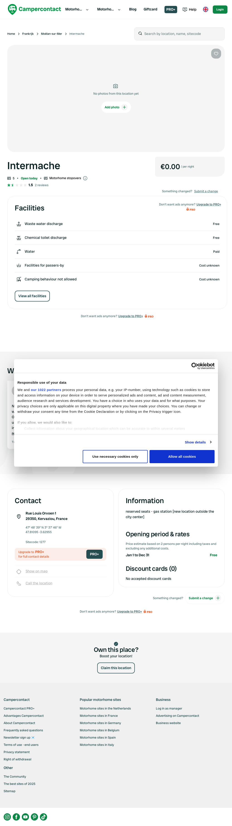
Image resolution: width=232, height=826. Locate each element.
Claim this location (116, 667)
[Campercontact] (34, 9)
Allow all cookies (182, 456)
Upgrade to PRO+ (130, 316)
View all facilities (32, 296)
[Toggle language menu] (205, 9)
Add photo (116, 107)
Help (189, 9)
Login (220, 9)
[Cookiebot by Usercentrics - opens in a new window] (195, 366)
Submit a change (206, 191)
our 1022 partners (46, 390)
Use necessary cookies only (115, 456)
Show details (195, 442)
